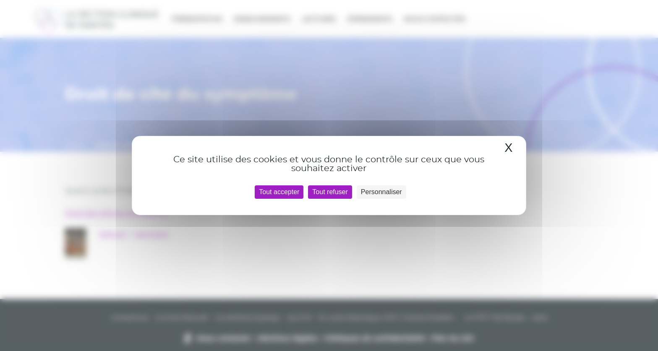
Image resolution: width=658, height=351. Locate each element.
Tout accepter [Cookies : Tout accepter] (279, 191)
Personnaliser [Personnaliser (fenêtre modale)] (381, 191)
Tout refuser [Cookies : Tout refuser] (329, 191)
